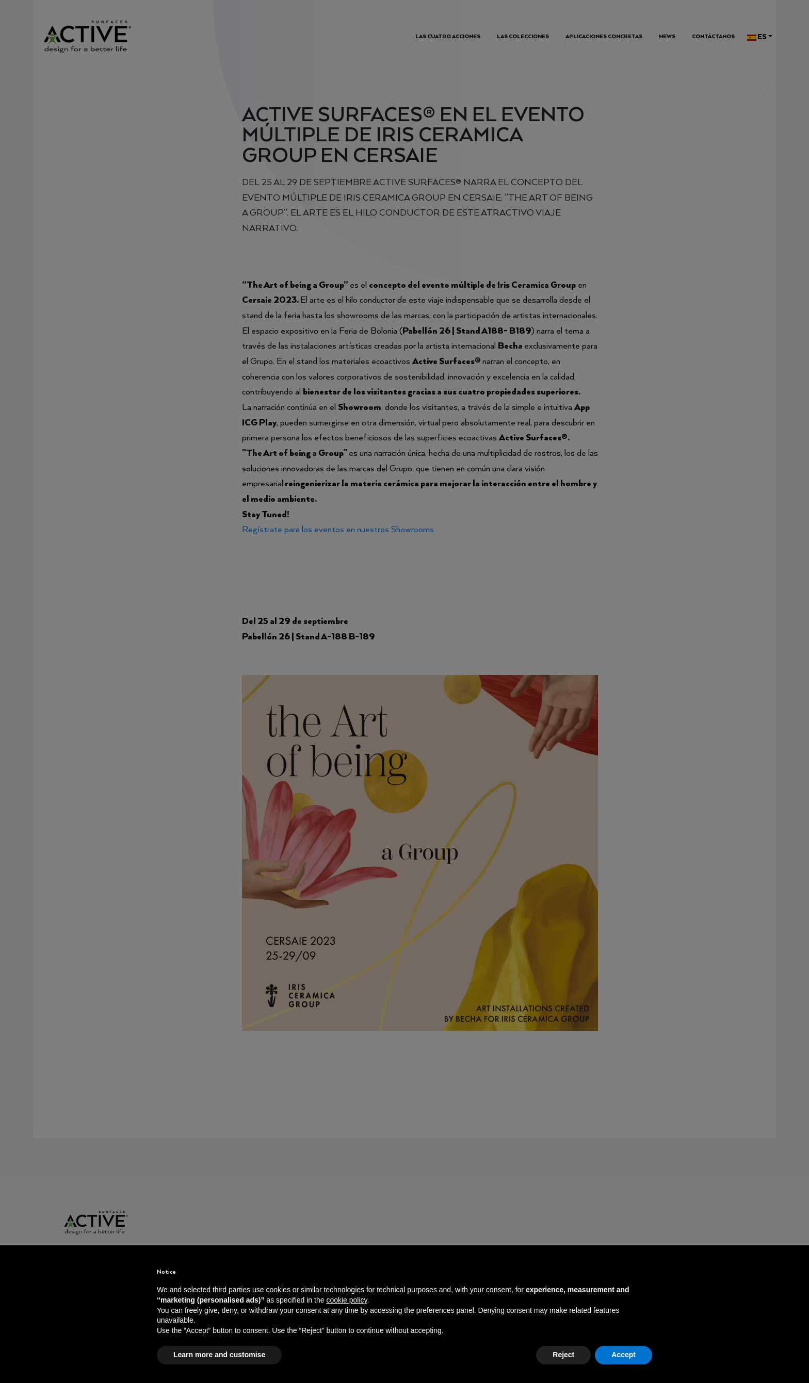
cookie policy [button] (346, 1300)
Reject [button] (563, 1355)
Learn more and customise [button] (219, 1355)
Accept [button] (623, 1355)
